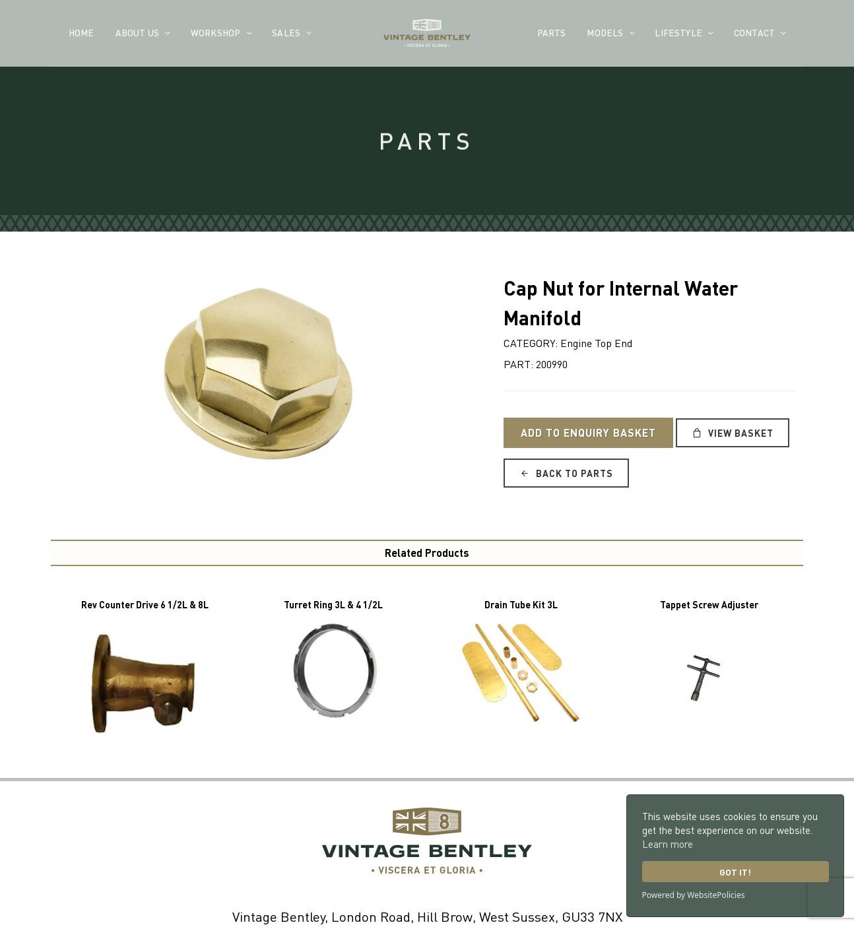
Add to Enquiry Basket (588, 432)
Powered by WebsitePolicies (693, 895)
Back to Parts (566, 473)
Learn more (667, 843)
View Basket (732, 433)
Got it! (735, 872)
